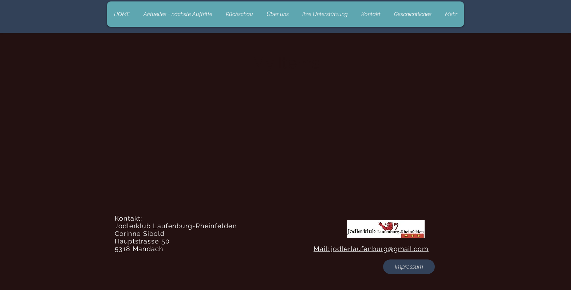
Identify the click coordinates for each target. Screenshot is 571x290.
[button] (409, 266)
